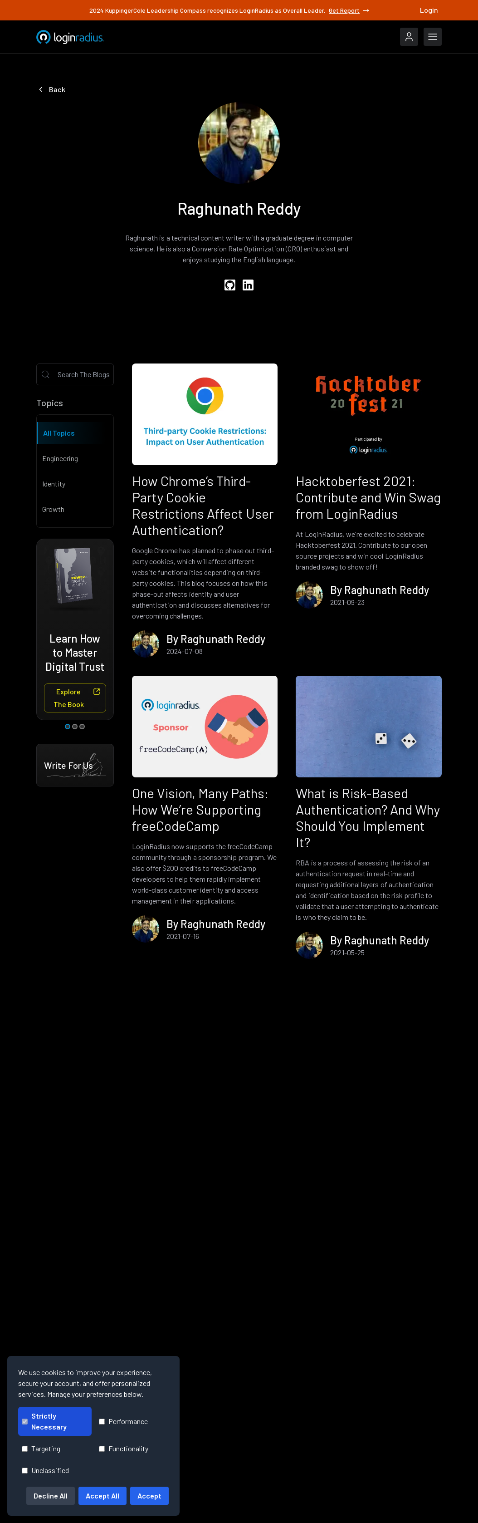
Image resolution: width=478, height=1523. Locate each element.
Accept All (102, 1495)
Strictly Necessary (44, 1421)
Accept (149, 1495)
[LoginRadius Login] (409, 37)
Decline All (51, 1495)
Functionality (123, 1448)
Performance (123, 1421)
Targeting (41, 1448)
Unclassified (45, 1470)
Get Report (350, 10)
